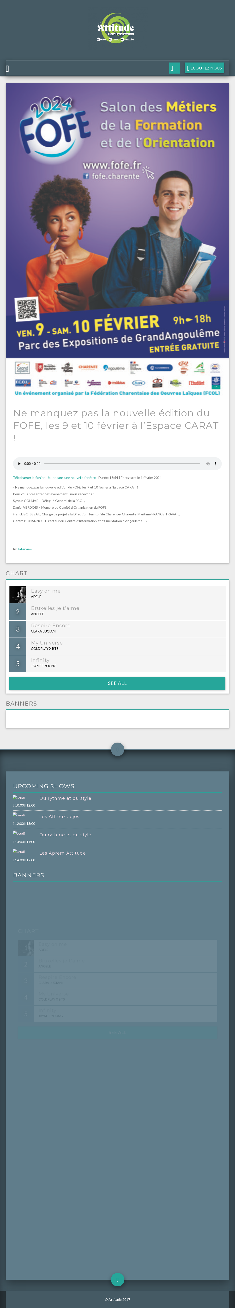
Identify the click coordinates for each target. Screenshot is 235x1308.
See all (117, 683)
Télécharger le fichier (29, 478)
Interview (25, 549)
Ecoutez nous (206, 68)
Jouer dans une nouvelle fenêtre (71, 478)
